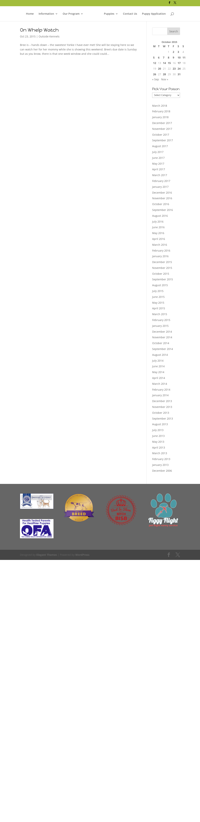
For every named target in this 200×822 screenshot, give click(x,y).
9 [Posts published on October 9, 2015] (173, 57)
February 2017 (161, 181)
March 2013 (159, 453)
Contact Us (130, 12)
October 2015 (160, 273)
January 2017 (160, 187)
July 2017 (157, 152)
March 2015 (159, 314)
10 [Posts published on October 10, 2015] (179, 57)
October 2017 (160, 134)
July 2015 (157, 291)
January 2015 (160, 326)
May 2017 (158, 163)
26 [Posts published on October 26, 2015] (154, 74)
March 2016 (159, 244)
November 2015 (162, 268)
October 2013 (160, 412)
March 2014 (159, 384)
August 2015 (160, 285)
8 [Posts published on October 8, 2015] (168, 57)
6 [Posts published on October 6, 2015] (159, 57)
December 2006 (162, 470)
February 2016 (161, 250)
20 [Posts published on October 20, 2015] (159, 68)
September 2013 (162, 418)
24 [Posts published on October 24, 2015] (179, 68)
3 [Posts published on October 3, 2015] (178, 52)
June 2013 (158, 436)
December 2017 (162, 123)
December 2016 (162, 192)
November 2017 (162, 129)
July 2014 (157, 360)
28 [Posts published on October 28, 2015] (164, 74)
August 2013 (160, 424)
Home (30, 12)
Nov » (164, 79)
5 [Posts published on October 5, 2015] (154, 57)
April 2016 (158, 239)
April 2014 (158, 378)
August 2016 (160, 215)
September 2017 (162, 140)
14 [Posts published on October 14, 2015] (164, 63)
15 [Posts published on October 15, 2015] (169, 63)
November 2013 (162, 407)
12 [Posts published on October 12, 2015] (154, 63)
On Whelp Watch (39, 30)
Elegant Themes (46, 555)
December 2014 (162, 331)
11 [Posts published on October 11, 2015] (183, 57)
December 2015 (162, 262)
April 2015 (158, 308)
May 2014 (158, 372)
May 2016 (158, 233)
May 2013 (158, 441)
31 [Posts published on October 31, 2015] (179, 74)
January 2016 (160, 256)
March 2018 (159, 105)
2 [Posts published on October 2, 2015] (173, 52)
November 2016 (162, 198)
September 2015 (162, 279)
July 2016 (157, 221)
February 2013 (161, 459)
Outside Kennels (49, 36)
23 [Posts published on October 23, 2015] (174, 68)
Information (46, 12)
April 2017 (158, 169)
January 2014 (160, 395)
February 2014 (161, 389)
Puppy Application (154, 12)
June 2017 (158, 158)
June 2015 (158, 297)
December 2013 (162, 401)
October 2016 (160, 204)
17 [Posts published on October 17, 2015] (179, 63)
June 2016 (158, 227)
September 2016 (162, 210)
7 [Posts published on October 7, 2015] (163, 57)
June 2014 (158, 366)
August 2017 (160, 146)
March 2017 (159, 175)
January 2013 (160, 465)
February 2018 (161, 111)
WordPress (82, 555)
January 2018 (160, 117)
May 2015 (158, 302)
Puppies (109, 12)
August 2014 (160, 355)
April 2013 (158, 447)
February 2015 (161, 320)
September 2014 (162, 349)
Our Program (71, 12)
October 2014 (160, 343)
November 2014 (162, 337)
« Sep (155, 79)
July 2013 (157, 430)
